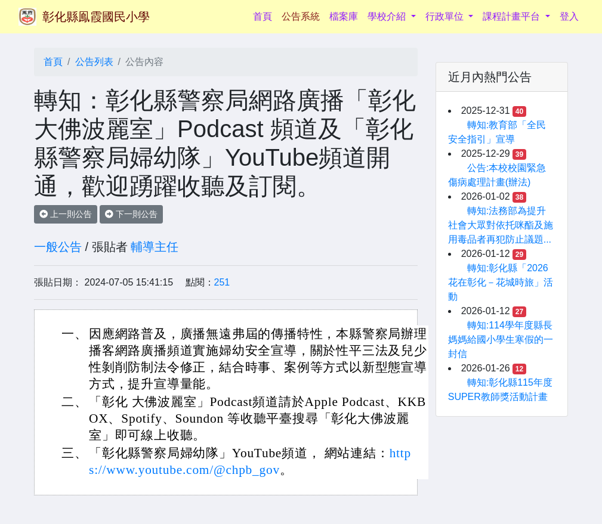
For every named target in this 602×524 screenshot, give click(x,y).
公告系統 (301, 16)
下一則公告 (131, 214)
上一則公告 (65, 214)
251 (222, 282)
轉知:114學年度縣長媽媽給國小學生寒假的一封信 (500, 339)
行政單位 (445, 16)
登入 (569, 16)
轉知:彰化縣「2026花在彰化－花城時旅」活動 (500, 282)
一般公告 (58, 246)
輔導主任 (154, 246)
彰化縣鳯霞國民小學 (96, 16)
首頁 (265, 15)
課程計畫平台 (512, 16)
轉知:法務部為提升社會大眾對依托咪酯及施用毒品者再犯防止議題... (500, 225)
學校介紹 (388, 16)
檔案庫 (343, 16)
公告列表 (94, 62)
